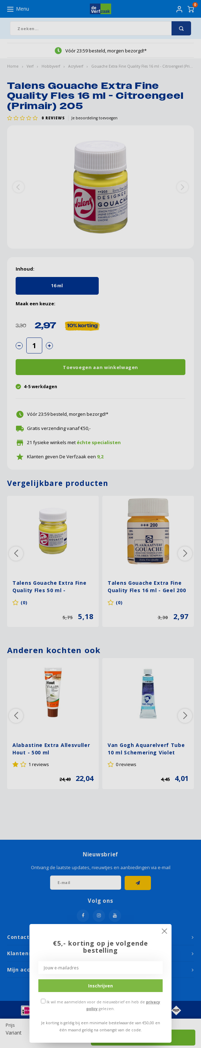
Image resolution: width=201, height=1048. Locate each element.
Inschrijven (100, 985)
